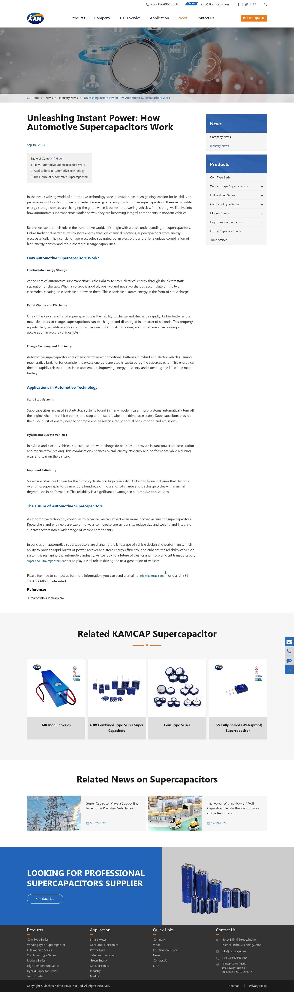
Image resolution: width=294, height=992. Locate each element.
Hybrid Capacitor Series (225, 231)
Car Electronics (99, 966)
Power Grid (97, 950)
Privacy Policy (258, 986)
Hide (59, 159)
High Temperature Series (226, 222)
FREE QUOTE (254, 18)
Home (35, 98)
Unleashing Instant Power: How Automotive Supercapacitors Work (127, 98)
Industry (95, 971)
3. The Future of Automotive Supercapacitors (59, 177)
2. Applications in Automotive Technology (58, 171)
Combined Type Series (224, 204)
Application (159, 18)
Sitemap (234, 986)
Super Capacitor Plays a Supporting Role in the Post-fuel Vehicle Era (112, 806)
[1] (165, 572)
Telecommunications (103, 955)
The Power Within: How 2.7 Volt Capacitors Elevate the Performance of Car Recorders (233, 808)
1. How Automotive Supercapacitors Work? (58, 165)
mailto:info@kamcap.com (47, 598)
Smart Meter (98, 940)
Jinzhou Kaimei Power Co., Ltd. (64, 986)
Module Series (219, 213)
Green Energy (99, 961)
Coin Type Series (221, 178)
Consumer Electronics (104, 945)
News (182, 18)
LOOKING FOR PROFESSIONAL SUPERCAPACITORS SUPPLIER (91, 878)
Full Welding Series (222, 195)
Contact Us (205, 18)
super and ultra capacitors (44, 561)
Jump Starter (218, 240)
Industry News (68, 98)
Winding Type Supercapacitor (229, 186)
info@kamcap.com (215, 4)
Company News (220, 137)
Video (156, 945)
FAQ (156, 966)
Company (102, 18)
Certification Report (165, 950)
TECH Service (130, 18)
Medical (95, 976)
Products (77, 18)
